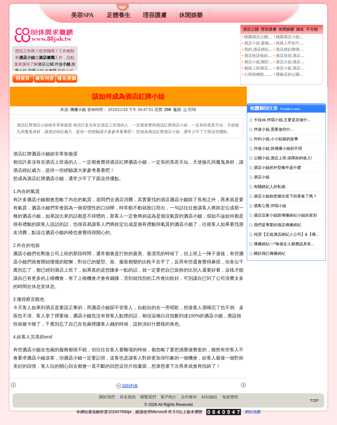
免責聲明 (230, 397)
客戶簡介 (168, 397)
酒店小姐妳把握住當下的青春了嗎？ (285, 196)
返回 (177, 109)
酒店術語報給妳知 (260, 55)
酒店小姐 (41, 153)
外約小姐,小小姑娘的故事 (276, 139)
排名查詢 (128, 397)
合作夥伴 (189, 397)
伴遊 (62, 64)
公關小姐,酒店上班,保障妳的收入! (283, 158)
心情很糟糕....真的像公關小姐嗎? (273, 74)
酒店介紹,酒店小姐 (292, 62)
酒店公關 (46, 64)
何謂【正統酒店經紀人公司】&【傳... (286, 234)
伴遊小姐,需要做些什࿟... (274, 129)
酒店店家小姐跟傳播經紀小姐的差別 (285, 215)
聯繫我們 (148, 397)
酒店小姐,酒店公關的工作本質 (302, 68)
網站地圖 (253, 412)
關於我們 (107, 397)
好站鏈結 (209, 397)
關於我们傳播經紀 (269, 253)
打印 (189, 109)
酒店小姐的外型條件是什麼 (277, 167)
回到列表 (130, 386)
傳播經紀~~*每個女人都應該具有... (284, 244)
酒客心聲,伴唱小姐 (270, 205)
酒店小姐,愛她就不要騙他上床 (270, 43)
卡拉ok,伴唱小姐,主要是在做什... (282, 120)
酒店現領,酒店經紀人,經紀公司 (302, 55)
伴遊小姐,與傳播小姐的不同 (278, 148)
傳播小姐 (78, 109)
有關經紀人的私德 (269, 186)
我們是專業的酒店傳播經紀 (277, 225)
